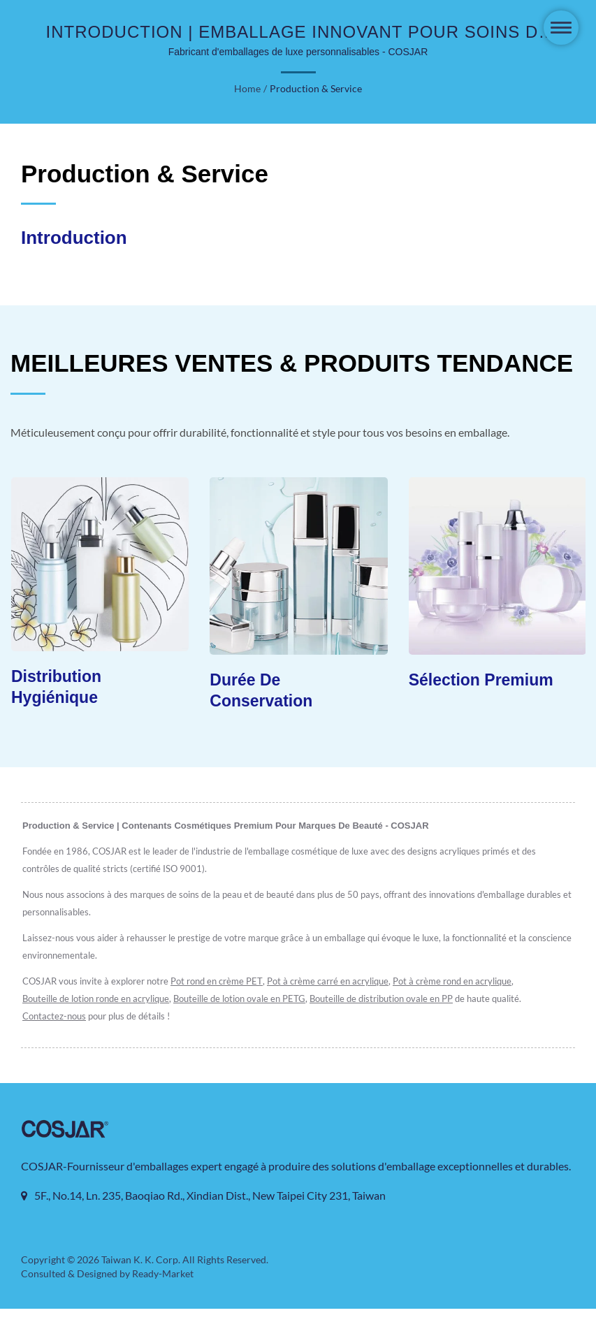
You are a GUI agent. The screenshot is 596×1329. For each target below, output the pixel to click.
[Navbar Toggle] (561, 27)
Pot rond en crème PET (220, 982)
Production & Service (315, 88)
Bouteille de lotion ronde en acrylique (96, 999)
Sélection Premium (481, 680)
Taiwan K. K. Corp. (140, 1280)
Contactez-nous (54, 1017)
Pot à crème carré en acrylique (335, 982)
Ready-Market (165, 1294)
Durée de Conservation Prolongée (261, 701)
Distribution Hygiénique (56, 687)
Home (248, 88)
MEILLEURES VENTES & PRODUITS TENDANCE (291, 363)
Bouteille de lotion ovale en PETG (244, 999)
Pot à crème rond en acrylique (462, 982)
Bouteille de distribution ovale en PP (390, 999)
